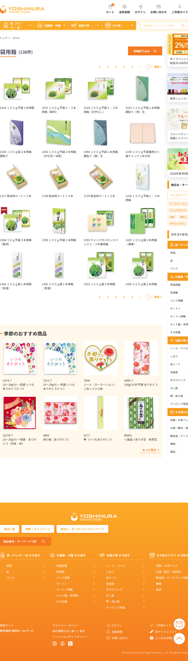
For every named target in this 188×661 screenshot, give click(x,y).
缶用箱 (60, 572)
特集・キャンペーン (38, 529)
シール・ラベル (115, 566)
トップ (3, 38)
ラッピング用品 (115, 607)
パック (10, 578)
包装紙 (110, 584)
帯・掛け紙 (113, 601)
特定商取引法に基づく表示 (68, 631)
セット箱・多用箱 (67, 595)
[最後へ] (158, 67)
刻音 (172, 217)
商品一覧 (9, 529)
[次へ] (148, 66)
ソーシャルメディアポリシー (70, 637)
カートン (61, 584)
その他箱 (61, 601)
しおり (110, 572)
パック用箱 (63, 578)
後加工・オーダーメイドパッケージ (82, 529)
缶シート (111, 578)
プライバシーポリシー (66, 625)
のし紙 (110, 595)
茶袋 (9, 566)
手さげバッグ (114, 589)
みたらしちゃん (177, 223)
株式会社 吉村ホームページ (16, 631)
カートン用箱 (64, 589)
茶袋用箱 (61, 566)
